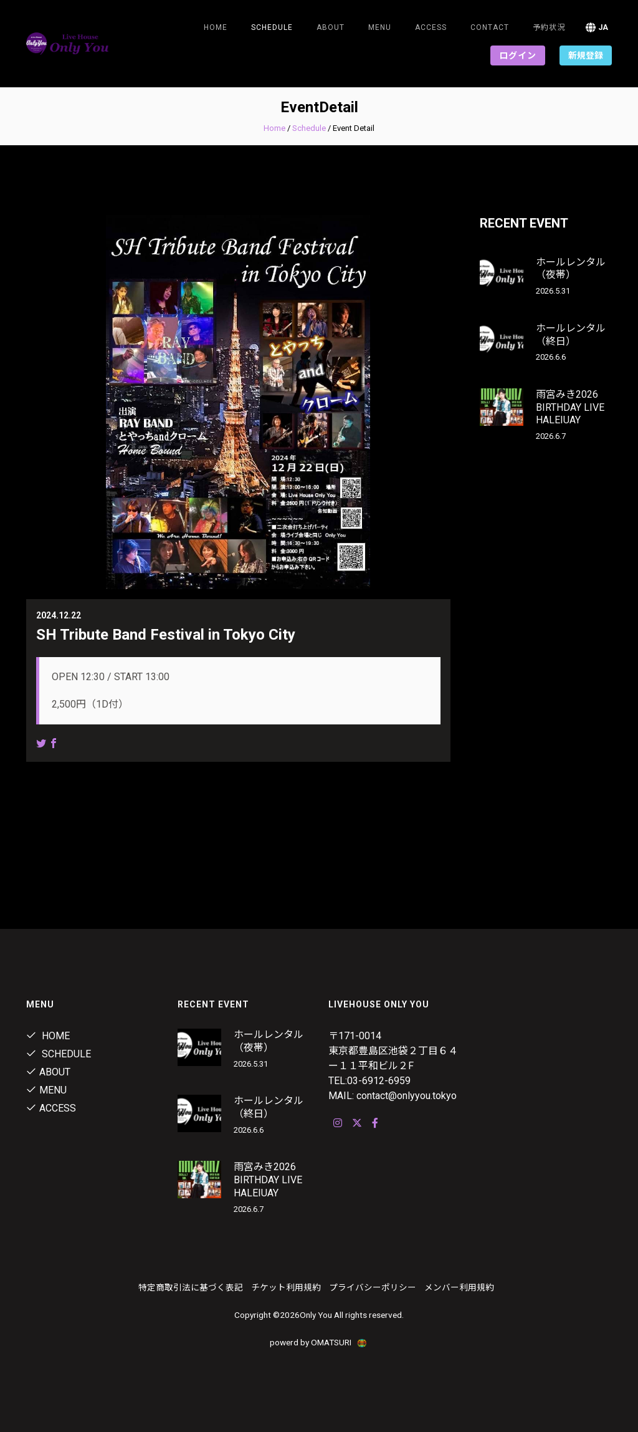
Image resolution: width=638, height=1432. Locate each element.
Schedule (309, 128)
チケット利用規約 (286, 1287)
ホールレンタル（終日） (571, 334)
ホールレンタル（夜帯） (571, 268)
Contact (489, 27)
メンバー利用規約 (459, 1287)
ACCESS (431, 27)
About (331, 27)
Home (215, 27)
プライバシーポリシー (372, 1287)
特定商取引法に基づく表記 (190, 1287)
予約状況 (549, 27)
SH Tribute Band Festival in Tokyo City (165, 634)
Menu (379, 27)
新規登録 (585, 55)
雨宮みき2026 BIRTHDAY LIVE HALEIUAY (570, 407)
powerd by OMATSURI (319, 1342)
